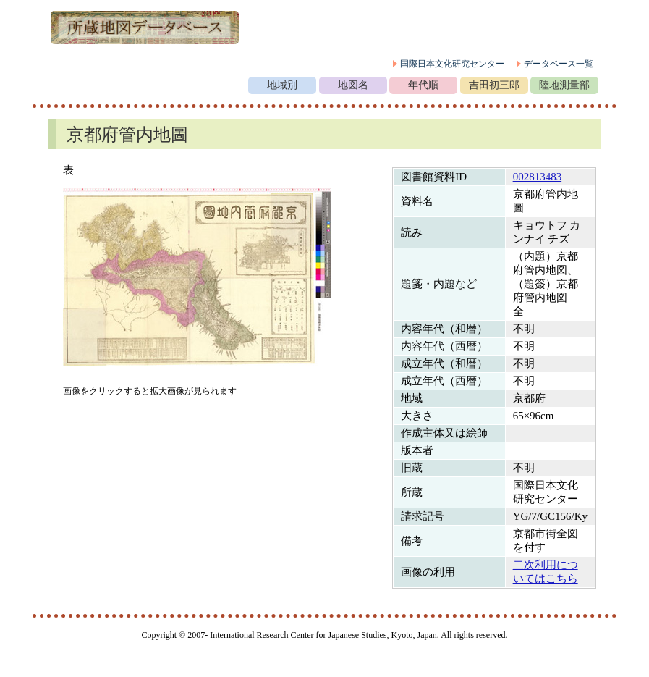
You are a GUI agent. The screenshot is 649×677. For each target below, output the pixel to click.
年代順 (423, 85)
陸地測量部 (564, 85)
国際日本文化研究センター (452, 64)
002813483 (537, 176)
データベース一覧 (558, 64)
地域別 (282, 85)
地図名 (353, 85)
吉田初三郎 (494, 85)
